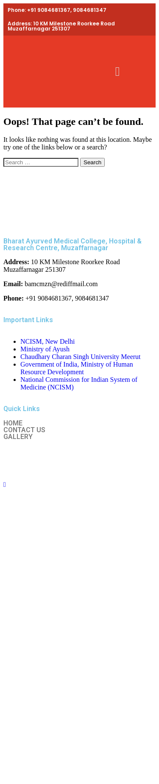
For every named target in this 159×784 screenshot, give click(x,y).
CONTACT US (24, 430)
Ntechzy (91, 460)
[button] (117, 72)
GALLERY (18, 436)
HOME (12, 423)
